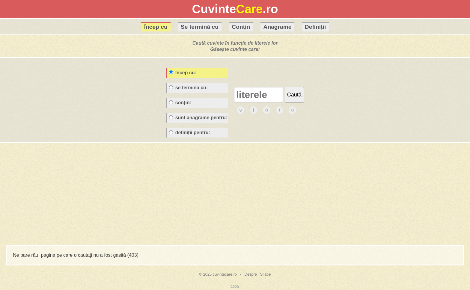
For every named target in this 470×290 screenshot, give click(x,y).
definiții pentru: (189, 132)
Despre (251, 274)
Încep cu (156, 27)
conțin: (180, 102)
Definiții (315, 27)
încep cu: (182, 72)
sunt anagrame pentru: (198, 117)
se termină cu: (188, 87)
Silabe (265, 274)
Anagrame (277, 27)
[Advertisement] (235, 194)
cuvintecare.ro (225, 274)
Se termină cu (200, 27)
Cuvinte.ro (235, 9)
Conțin (241, 27)
